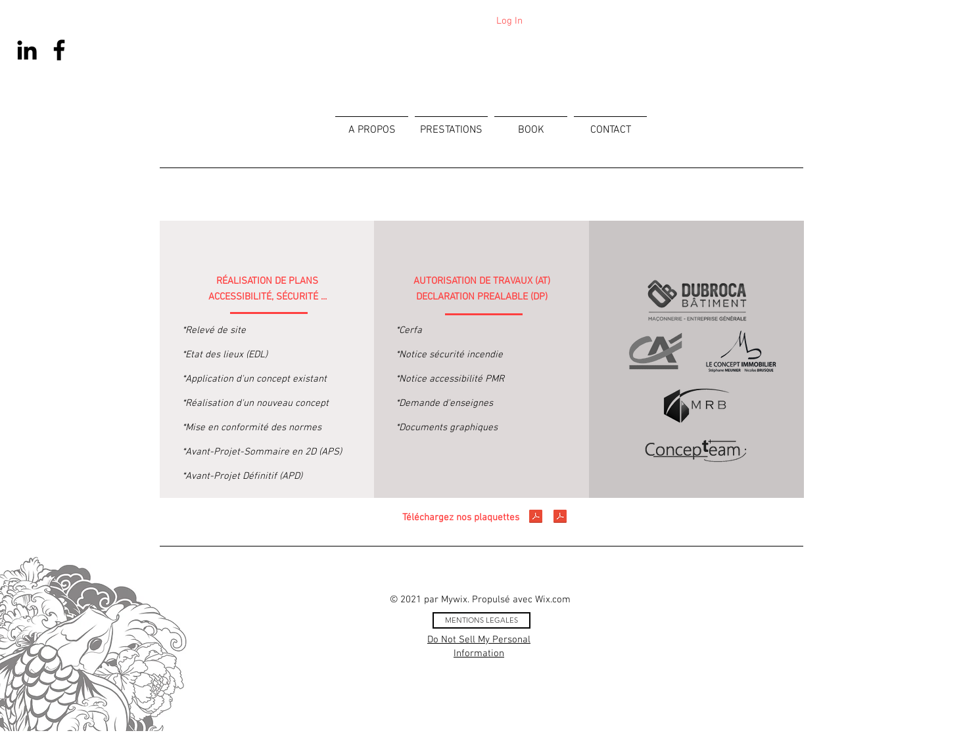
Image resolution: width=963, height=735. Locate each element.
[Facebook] (59, 50)
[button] (451, 124)
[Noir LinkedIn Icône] (27, 50)
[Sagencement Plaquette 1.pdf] (536, 518)
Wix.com (553, 600)
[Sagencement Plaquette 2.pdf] (560, 518)
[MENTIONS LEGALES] (481, 620)
